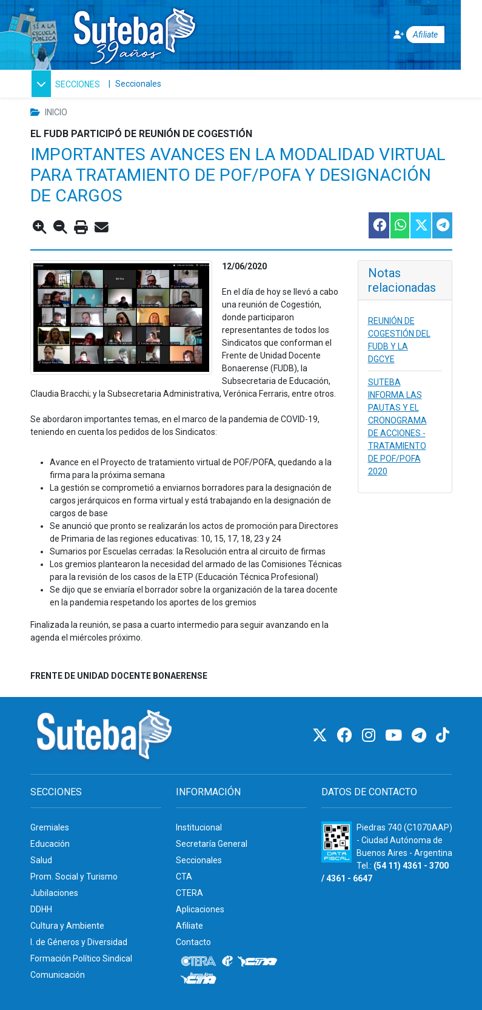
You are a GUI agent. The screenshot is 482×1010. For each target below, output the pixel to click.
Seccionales (138, 84)
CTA (184, 876)
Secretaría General (211, 844)
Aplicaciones (200, 909)
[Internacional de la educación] (227, 961)
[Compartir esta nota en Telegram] (441, 225)
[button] (66, 84)
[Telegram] (421, 735)
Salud (41, 860)
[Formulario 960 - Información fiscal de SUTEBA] (336, 842)
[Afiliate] (411, 35)
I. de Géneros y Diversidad (78, 942)
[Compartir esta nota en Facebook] (378, 225)
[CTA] (257, 961)
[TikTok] (442, 735)
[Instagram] (370, 735)
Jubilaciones (54, 893)
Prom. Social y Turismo (74, 876)
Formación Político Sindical (81, 958)
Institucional (199, 827)
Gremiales (49, 827)
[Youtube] (395, 735)
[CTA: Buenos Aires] (200, 980)
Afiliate (189, 926)
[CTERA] (199, 961)
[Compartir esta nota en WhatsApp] (399, 225)
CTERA (189, 893)
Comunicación (57, 975)
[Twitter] (321, 735)
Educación (50, 844)
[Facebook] (346, 735)
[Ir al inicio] (134, 32)
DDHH (41, 909)
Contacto (193, 942)
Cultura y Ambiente (67, 926)
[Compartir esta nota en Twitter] (420, 225)
